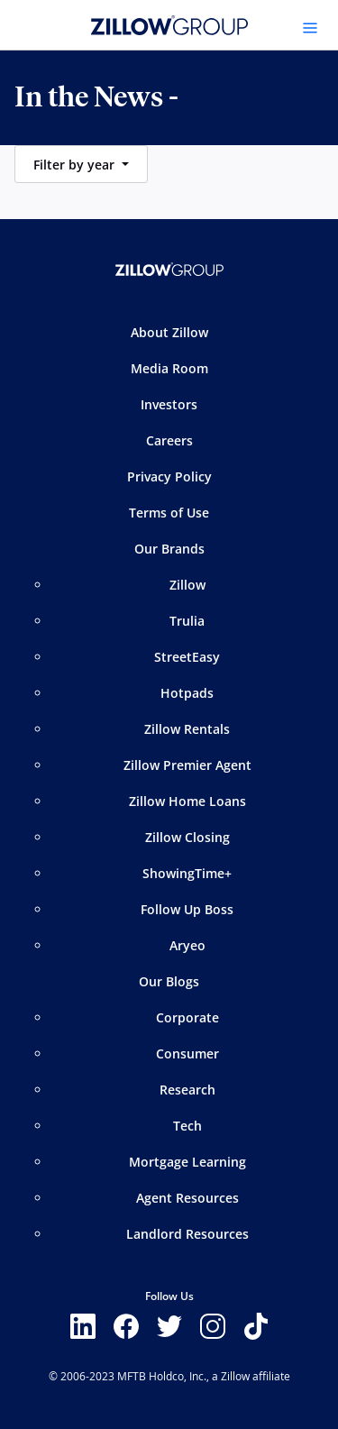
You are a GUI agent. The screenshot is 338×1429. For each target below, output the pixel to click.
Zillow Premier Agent (187, 765)
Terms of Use (169, 512)
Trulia (187, 620)
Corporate (187, 1017)
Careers (169, 440)
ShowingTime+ (187, 873)
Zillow (187, 584)
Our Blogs (169, 981)
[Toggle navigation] (310, 27)
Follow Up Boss (187, 909)
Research (187, 1089)
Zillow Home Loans (187, 801)
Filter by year (75, 164)
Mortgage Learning (187, 1161)
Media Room (169, 368)
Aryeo (187, 945)
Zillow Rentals (187, 728)
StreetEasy (187, 656)
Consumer (187, 1053)
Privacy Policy (169, 476)
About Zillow (169, 332)
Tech (187, 1125)
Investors (169, 404)
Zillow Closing (187, 837)
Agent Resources (187, 1197)
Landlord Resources (187, 1233)
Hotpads (187, 692)
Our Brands (169, 548)
